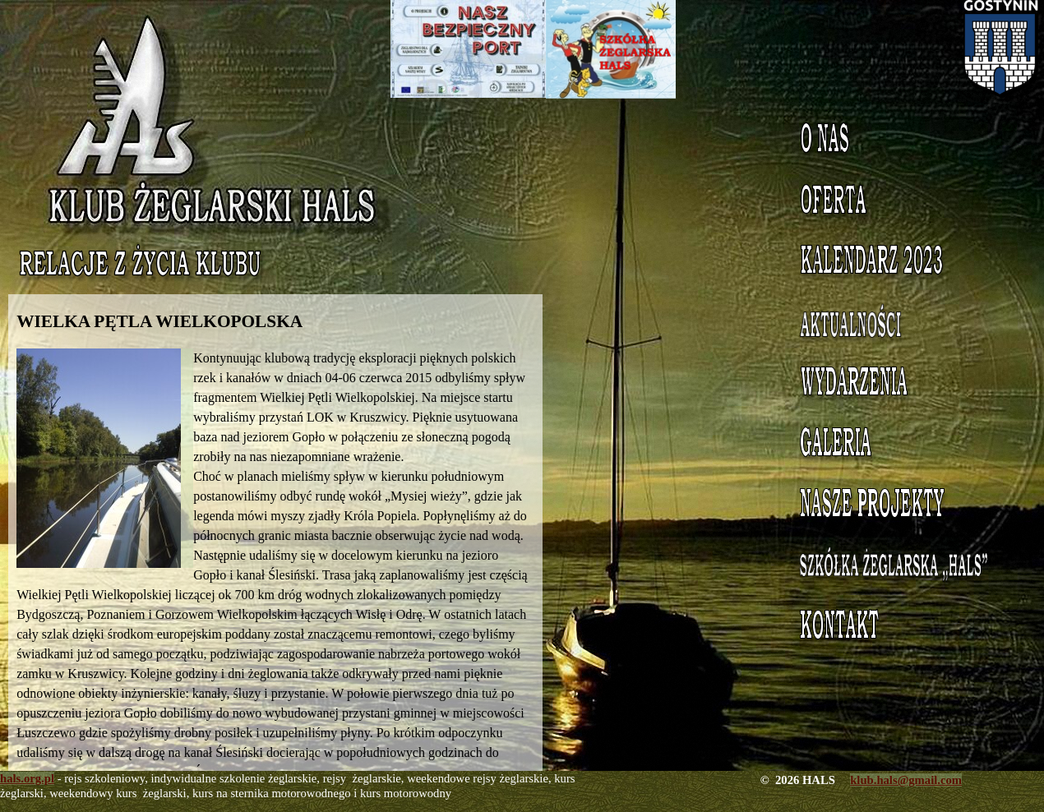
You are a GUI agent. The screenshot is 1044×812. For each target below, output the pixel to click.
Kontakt (904, 628)
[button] (104, 458)
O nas (904, 142)
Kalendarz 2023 (904, 263)
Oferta (904, 203)
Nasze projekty (905, 507)
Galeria (904, 446)
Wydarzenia (904, 385)
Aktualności (903, 324)
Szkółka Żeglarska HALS (904, 576)
